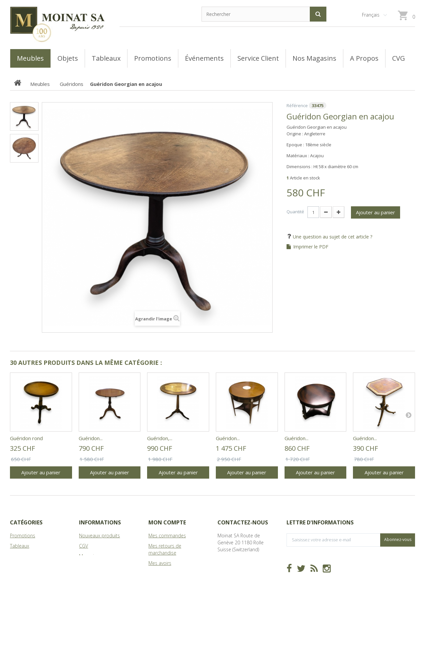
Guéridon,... (159, 438)
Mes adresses (163, 573)
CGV (83, 546)
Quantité (295, 212)
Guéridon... (91, 438)
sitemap (88, 576)
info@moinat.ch (234, 570)
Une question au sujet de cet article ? (332, 237)
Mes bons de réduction (173, 601)
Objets (17, 566)
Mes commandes (167, 535)
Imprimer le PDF (310, 247)
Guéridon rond (26, 438)
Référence (297, 105)
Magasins (89, 556)
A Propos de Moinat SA (103, 566)
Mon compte (167, 522)
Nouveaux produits (99, 535)
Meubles (19, 556)
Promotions (22, 535)
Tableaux (19, 546)
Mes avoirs (159, 563)
